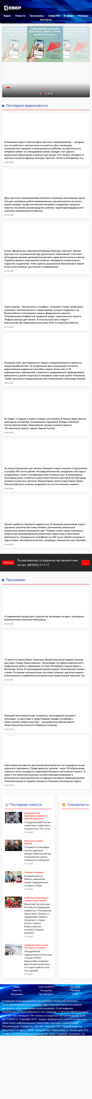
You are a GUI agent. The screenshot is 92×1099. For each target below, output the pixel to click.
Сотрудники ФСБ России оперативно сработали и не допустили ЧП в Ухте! (37, 825)
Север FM (54, 15)
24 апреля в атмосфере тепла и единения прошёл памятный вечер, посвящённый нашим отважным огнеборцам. (37, 853)
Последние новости (26, 805)
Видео (7, 15)
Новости (20, 15)
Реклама (83, 15)
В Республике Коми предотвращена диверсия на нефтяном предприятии (36, 816)
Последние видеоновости (27, 106)
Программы (37, 15)
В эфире (69, 15)
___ (85, 562)
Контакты (46, 19)
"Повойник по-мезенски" (34, 872)
